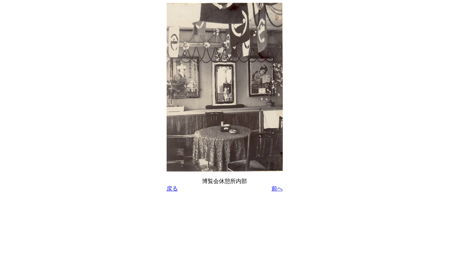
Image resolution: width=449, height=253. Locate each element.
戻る (172, 189)
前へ (277, 189)
